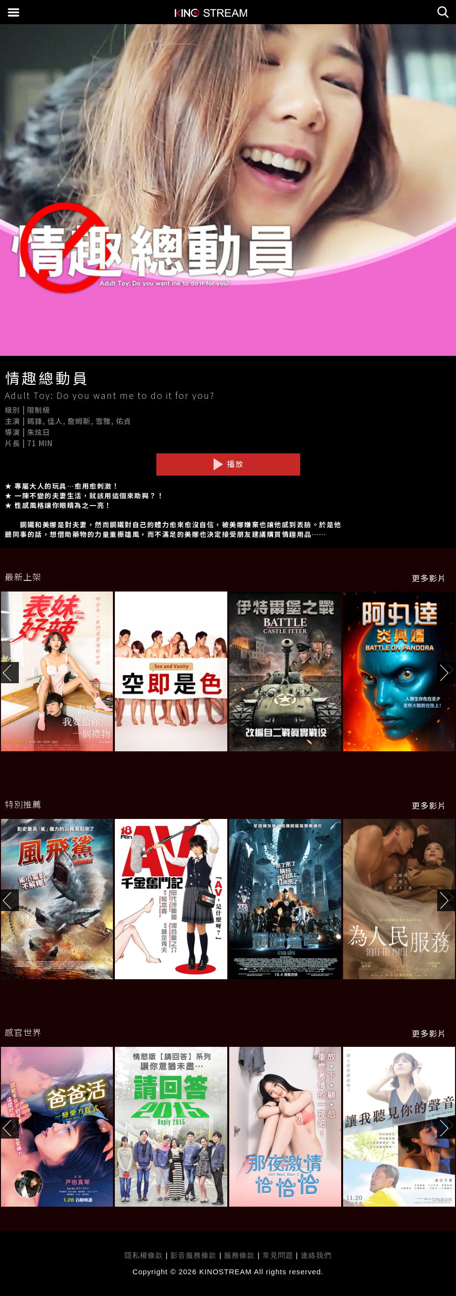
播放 (228, 464)
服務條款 (240, 1255)
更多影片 (429, 578)
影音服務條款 (193, 1255)
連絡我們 (316, 1255)
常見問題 (278, 1255)
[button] (446, 673)
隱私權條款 (143, 1255)
